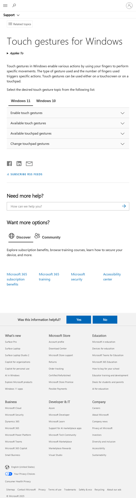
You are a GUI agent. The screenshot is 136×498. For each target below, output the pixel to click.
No (105, 320)
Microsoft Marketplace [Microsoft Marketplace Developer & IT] (60, 441)
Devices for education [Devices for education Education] (103, 348)
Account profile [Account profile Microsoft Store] (56, 341)
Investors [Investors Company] (97, 434)
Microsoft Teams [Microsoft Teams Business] (13, 441)
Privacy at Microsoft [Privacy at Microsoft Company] (102, 428)
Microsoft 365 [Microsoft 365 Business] (12, 428)
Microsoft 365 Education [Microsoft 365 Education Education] (104, 361)
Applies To (16, 53)
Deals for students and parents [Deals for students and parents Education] (108, 382)
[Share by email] (27, 162)
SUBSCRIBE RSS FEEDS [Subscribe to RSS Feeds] (26, 174)
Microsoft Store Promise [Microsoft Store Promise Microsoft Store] (61, 382)
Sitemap (10, 489)
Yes (79, 320)
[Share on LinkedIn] (17, 162)
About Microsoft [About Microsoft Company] (100, 414)
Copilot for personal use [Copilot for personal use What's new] (17, 368)
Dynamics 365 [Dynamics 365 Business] (12, 421)
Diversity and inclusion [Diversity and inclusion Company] (103, 441)
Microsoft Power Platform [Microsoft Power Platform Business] (18, 434)
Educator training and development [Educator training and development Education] (110, 375)
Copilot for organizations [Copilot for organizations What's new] (17, 361)
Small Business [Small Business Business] (12, 454)
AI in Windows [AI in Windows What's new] (12, 375)
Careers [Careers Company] (96, 408)
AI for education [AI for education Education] (100, 388)
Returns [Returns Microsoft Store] (53, 361)
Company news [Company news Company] (100, 421)
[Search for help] (14, 5)
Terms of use (54, 489)
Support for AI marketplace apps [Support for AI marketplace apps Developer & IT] (65, 428)
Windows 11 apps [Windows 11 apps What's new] (14, 388)
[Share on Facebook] (10, 162)
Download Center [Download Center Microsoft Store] (58, 348)
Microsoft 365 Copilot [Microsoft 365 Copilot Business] (16, 448)
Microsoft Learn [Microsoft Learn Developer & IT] (57, 421)
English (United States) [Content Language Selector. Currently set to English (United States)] (23, 466)
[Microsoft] (68, 3)
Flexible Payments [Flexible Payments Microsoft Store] (58, 388)
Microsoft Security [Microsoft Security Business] (14, 414)
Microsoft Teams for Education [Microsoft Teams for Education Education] (107, 355)
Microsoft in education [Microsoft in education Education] (103, 341)
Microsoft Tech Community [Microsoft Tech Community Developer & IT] (62, 434)
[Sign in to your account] (129, 6)
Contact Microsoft (26, 489)
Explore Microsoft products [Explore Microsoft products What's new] (18, 382)
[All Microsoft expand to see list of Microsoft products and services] (5, 6)
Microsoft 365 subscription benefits (17, 279)
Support (9, 15)
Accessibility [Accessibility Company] (98, 448)
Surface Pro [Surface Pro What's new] (11, 341)
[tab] (20, 101)
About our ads (114, 489)
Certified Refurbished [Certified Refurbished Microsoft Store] (59, 375)
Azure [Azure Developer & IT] (52, 408)
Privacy (42, 489)
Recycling (99, 489)
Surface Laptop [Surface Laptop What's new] (12, 348)
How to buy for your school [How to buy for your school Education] (105, 368)
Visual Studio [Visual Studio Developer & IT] (55, 454)
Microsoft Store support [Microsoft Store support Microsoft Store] (61, 355)
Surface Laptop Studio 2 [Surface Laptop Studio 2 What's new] (17, 355)
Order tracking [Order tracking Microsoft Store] (56, 368)
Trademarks (70, 489)
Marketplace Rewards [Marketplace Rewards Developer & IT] (60, 448)
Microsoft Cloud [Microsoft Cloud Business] (13, 408)
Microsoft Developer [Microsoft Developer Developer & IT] (59, 414)
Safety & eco (85, 489)
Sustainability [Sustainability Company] (99, 454)
